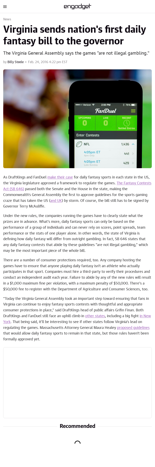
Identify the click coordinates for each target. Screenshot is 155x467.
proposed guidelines (133, 328)
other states (95, 316)
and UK (56, 201)
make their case (60, 177)
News (7, 19)
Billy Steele (15, 62)
